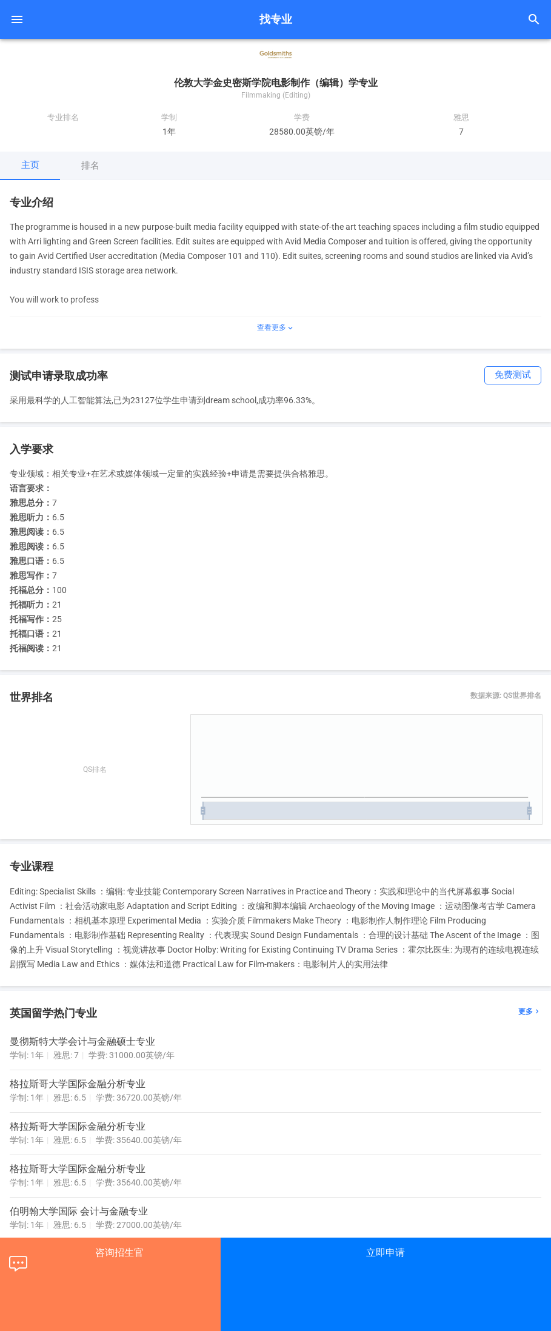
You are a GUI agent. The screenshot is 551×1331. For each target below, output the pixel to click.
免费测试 (513, 375)
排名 (90, 165)
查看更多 (276, 327)
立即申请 (385, 1252)
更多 (529, 1011)
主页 (30, 164)
